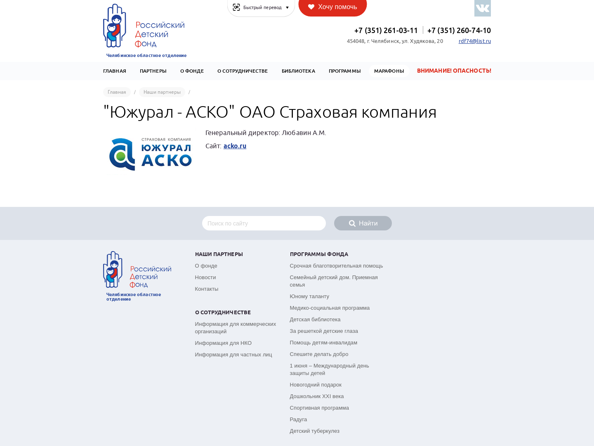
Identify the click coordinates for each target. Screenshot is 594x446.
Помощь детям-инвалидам (324, 342)
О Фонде (192, 71)
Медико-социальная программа (330, 308)
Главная (114, 71)
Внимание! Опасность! (454, 71)
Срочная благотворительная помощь (336, 266)
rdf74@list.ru (475, 41)
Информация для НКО (223, 343)
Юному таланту (310, 296)
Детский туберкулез (315, 431)
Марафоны (389, 71)
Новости (205, 277)
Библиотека (298, 71)
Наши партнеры (219, 254)
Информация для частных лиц (233, 354)
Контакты (207, 289)
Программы (345, 71)
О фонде (206, 266)
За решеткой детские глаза (324, 331)
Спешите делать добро (319, 354)
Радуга (298, 419)
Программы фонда (319, 254)
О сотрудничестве (242, 71)
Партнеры (153, 71)
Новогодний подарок (316, 385)
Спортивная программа (319, 408)
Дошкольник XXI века (317, 396)
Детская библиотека (315, 319)
